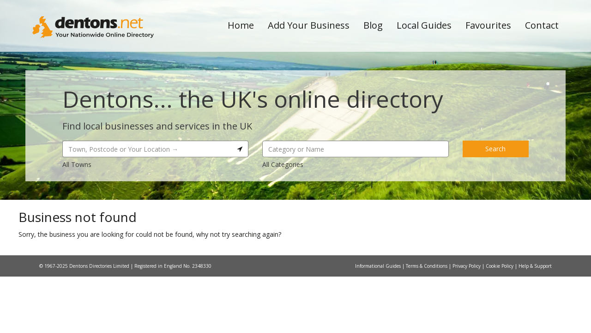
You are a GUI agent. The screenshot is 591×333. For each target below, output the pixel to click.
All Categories (282, 164)
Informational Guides (378, 266)
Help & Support (535, 266)
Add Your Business (309, 25)
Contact (542, 25)
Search (495, 148)
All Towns (76, 164)
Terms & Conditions (427, 266)
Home (241, 25)
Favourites (488, 25)
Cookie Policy (500, 266)
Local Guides (424, 25)
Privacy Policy (467, 266)
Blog (373, 25)
